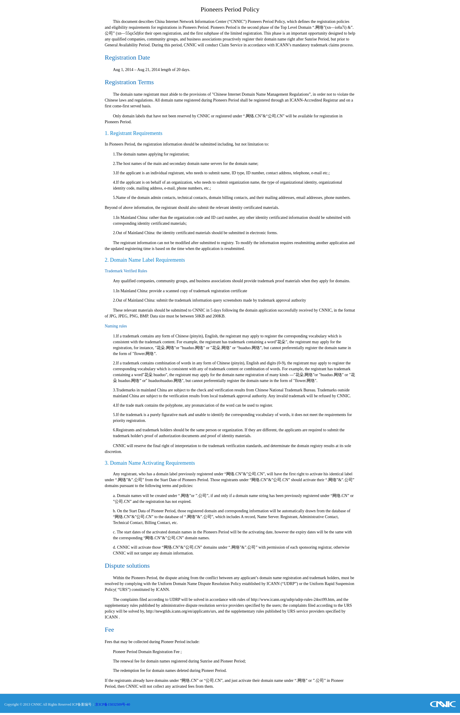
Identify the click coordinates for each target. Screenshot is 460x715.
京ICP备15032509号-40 (112, 704)
